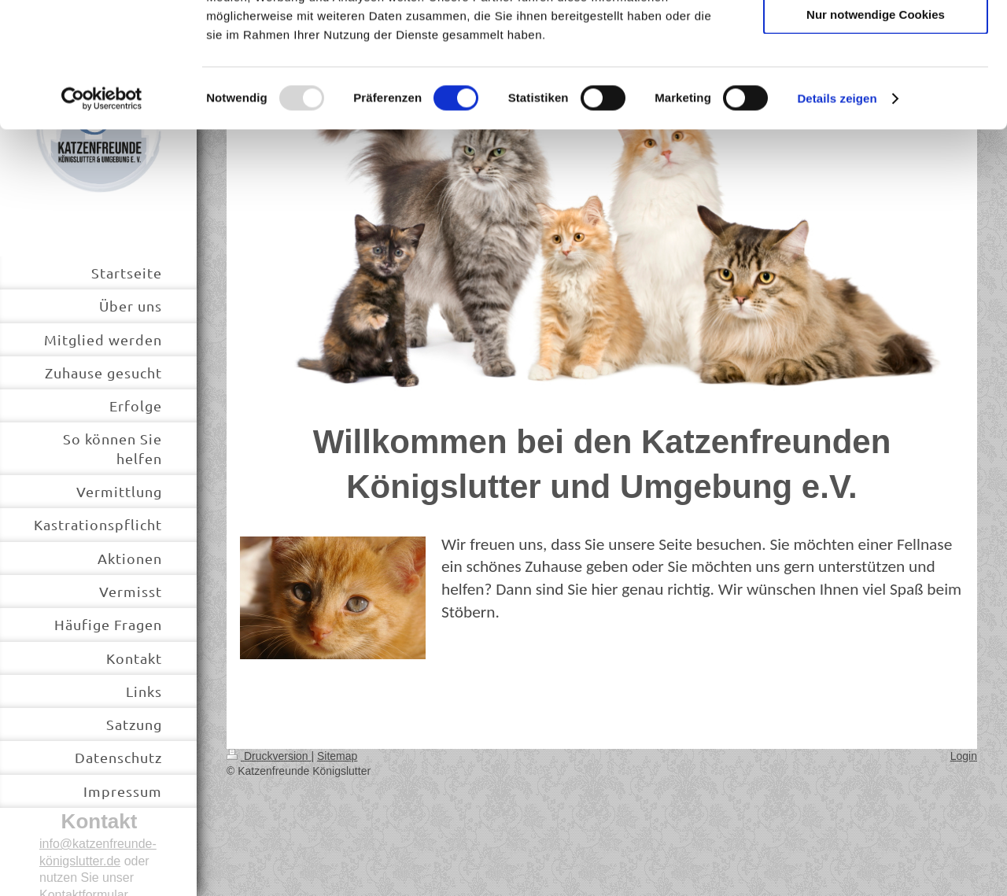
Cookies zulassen (875, 39)
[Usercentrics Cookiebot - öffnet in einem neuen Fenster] (102, 215)
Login (963, 756)
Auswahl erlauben (875, 85)
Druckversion (269, 756)
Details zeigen (836, 215)
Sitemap (337, 756)
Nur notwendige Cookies (875, 131)
